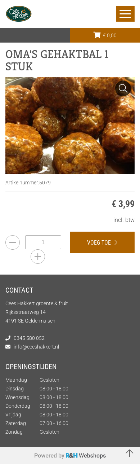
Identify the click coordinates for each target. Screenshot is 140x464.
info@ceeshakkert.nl (36, 347)
